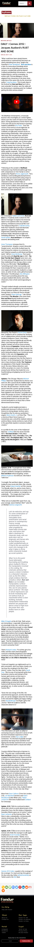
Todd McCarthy (24, 226)
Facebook (5, 930)
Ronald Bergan (11, 701)
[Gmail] (30, 887)
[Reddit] (26, 887)
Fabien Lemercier (18, 216)
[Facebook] (13, 887)
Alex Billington (25, 274)
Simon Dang (22, 332)
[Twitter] (16, 887)
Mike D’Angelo (6, 621)
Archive (3, 40)
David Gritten (5, 237)
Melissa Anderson (7, 476)
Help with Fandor (7, 909)
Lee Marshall (9, 796)
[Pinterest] (19, 887)
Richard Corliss (11, 650)
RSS (15, 877)
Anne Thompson (7, 244)
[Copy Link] (3, 887)
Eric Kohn (19, 125)
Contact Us (5, 919)
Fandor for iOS (23, 917)
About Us (4, 917)
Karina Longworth (15, 505)
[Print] (3, 890)
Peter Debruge (17, 294)
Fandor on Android (24, 919)
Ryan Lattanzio (6, 814)
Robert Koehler (15, 486)
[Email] (6, 887)
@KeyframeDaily (23, 875)
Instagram (5, 929)
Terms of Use (23, 929)
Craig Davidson (11, 82)
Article (9, 40)
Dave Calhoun (14, 794)
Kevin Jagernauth (22, 174)
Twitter (4, 932)
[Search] (29, 3)
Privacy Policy (23, 930)
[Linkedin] (23, 887)
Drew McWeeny (17, 254)
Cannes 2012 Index (7, 871)
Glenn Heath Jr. (11, 415)
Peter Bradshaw (14, 64)
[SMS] (9, 887)
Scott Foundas (15, 835)
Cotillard (11, 432)
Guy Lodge (19, 737)
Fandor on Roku (24, 921)
